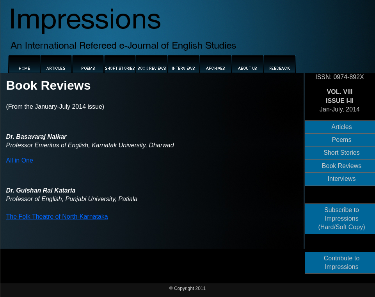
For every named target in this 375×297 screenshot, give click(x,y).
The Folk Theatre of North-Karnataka (57, 216)
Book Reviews (341, 166)
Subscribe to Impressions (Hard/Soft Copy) (341, 219)
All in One (19, 160)
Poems (342, 139)
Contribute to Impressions (342, 262)
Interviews (341, 178)
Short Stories (341, 152)
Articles (341, 127)
